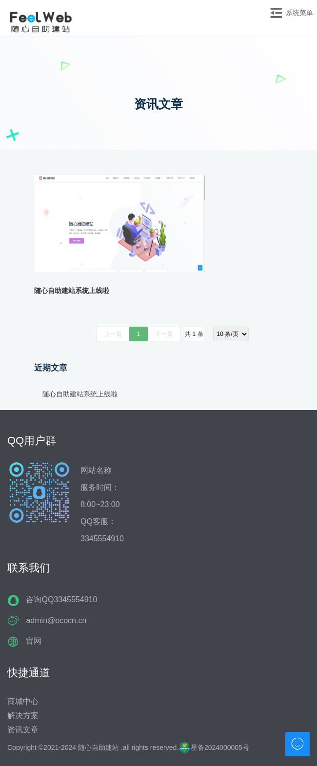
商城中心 (23, 701)
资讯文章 (23, 730)
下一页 (164, 334)
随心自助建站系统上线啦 (71, 291)
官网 (33, 641)
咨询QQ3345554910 (61, 599)
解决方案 (23, 715)
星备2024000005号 (213, 748)
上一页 (113, 334)
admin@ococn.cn (56, 620)
